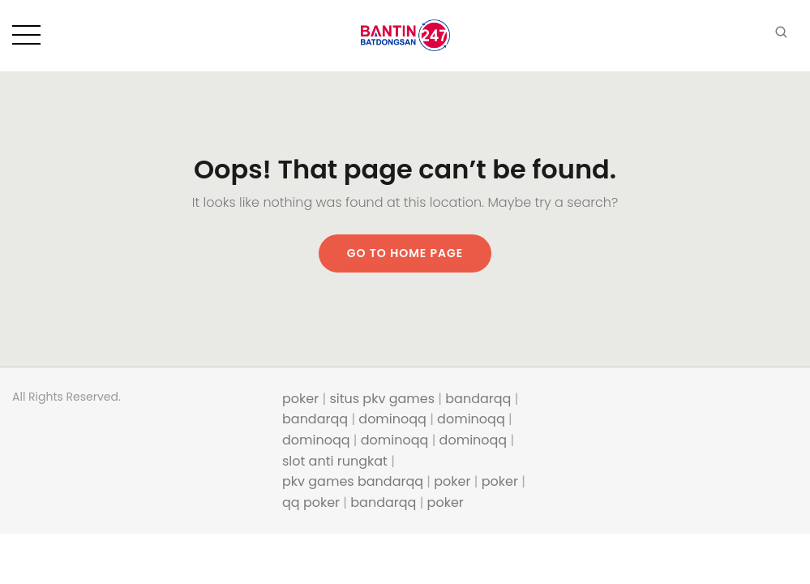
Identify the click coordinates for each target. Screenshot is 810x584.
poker (300, 398)
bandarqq (478, 398)
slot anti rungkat (335, 461)
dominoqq (392, 419)
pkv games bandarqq (352, 481)
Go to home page (405, 253)
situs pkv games (382, 398)
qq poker (311, 502)
